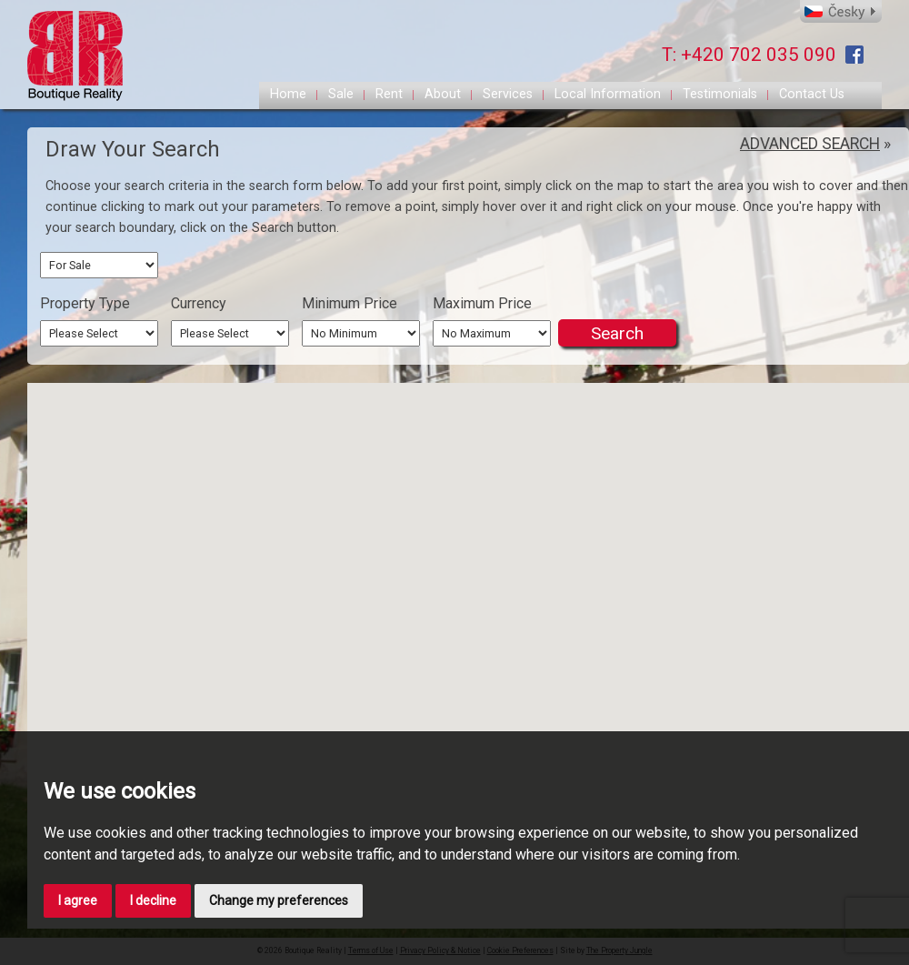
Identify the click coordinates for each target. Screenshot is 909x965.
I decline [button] (153, 900)
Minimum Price (349, 303)
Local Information (607, 94)
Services (508, 94)
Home (288, 94)
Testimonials (720, 94)
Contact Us (811, 94)
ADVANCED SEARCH (810, 144)
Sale (341, 94)
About (443, 94)
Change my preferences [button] (278, 900)
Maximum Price (482, 303)
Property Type (85, 303)
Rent (389, 94)
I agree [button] (77, 900)
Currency (198, 303)
